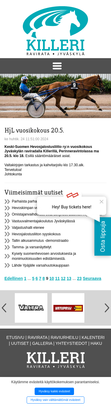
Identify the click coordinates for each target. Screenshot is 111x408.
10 (51, 278)
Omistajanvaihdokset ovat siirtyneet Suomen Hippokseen (57, 214)
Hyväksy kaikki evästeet (54, 391)
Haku (96, 343)
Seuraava (92, 278)
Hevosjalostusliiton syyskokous (36, 234)
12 (63, 278)
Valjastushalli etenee (28, 228)
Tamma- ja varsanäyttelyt (31, 247)
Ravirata (37, 337)
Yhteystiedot (71, 343)
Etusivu (16, 337)
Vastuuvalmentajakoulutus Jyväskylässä (43, 221)
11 (57, 278)
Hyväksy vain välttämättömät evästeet (56, 400)
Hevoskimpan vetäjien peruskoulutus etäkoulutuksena (54, 208)
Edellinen (13, 278)
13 (69, 278)
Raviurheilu (64, 337)
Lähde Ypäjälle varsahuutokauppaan (40, 265)
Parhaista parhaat (26, 201)
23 (79, 278)
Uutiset (20, 343)
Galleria (42, 343)
